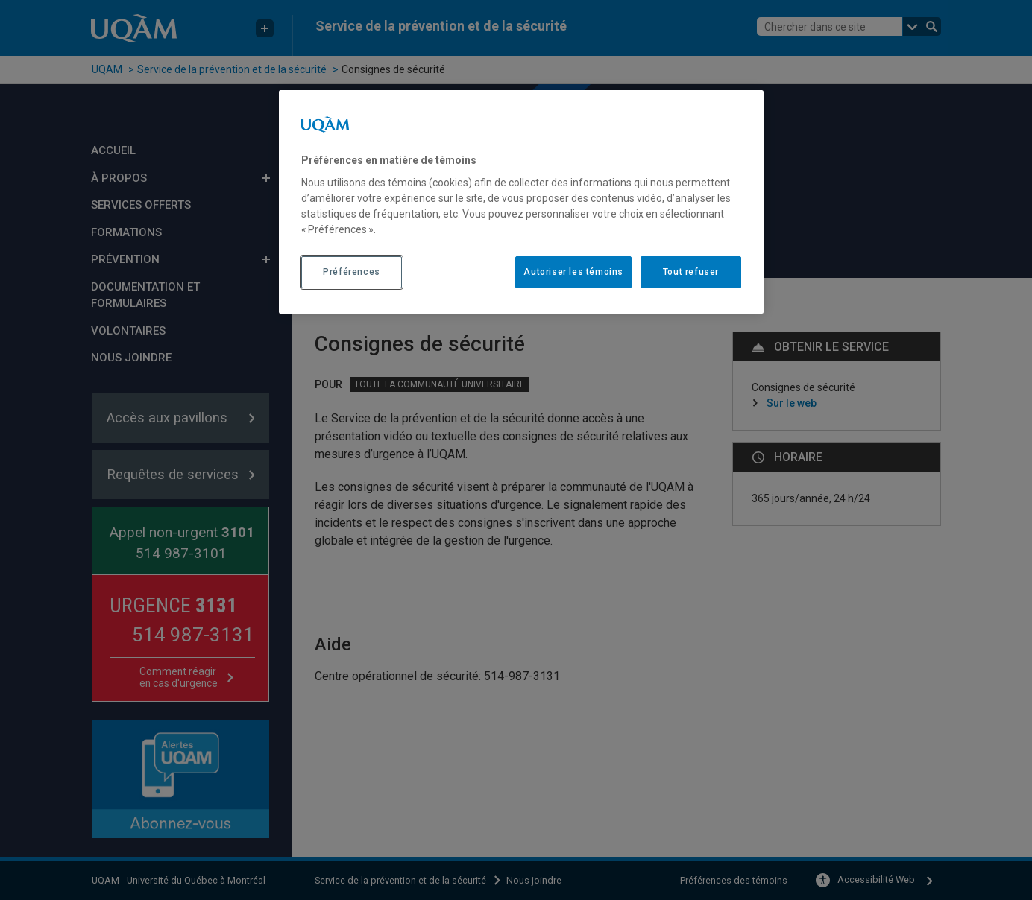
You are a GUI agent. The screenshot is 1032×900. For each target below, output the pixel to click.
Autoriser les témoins (573, 272)
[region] (521, 202)
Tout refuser (691, 272)
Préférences (351, 272)
